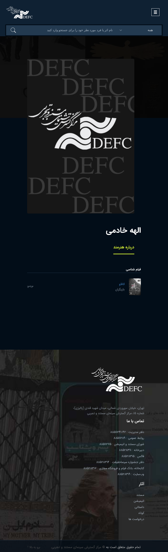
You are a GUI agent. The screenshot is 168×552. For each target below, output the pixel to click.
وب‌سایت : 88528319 (130, 474)
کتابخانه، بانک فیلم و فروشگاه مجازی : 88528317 (113, 468)
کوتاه (141, 513)
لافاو (121, 284)
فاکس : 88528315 (132, 456)
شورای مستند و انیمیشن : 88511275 (121, 444)
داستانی (139, 507)
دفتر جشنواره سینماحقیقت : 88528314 (120, 462)
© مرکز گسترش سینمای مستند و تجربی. (78, 547)
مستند (140, 495)
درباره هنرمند (123, 247)
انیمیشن (139, 501)
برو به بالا (33, 547)
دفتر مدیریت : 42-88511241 (127, 432)
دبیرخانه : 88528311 (131, 450)
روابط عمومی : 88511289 (129, 438)
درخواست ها (136, 519)
